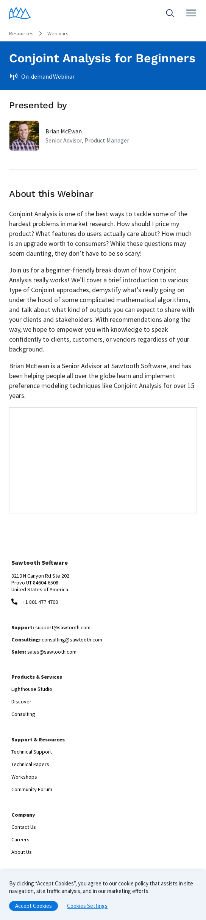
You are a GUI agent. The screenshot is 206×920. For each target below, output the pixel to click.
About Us (21, 852)
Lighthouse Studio (31, 689)
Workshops (24, 776)
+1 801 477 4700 (40, 602)
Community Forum (31, 789)
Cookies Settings (87, 905)
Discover (21, 701)
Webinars (58, 33)
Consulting (23, 714)
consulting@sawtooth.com (72, 639)
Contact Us (23, 826)
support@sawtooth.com (63, 627)
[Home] (20, 13)
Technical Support (31, 751)
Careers (20, 839)
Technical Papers (30, 764)
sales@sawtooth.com (51, 651)
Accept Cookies (33, 905)
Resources (21, 33)
